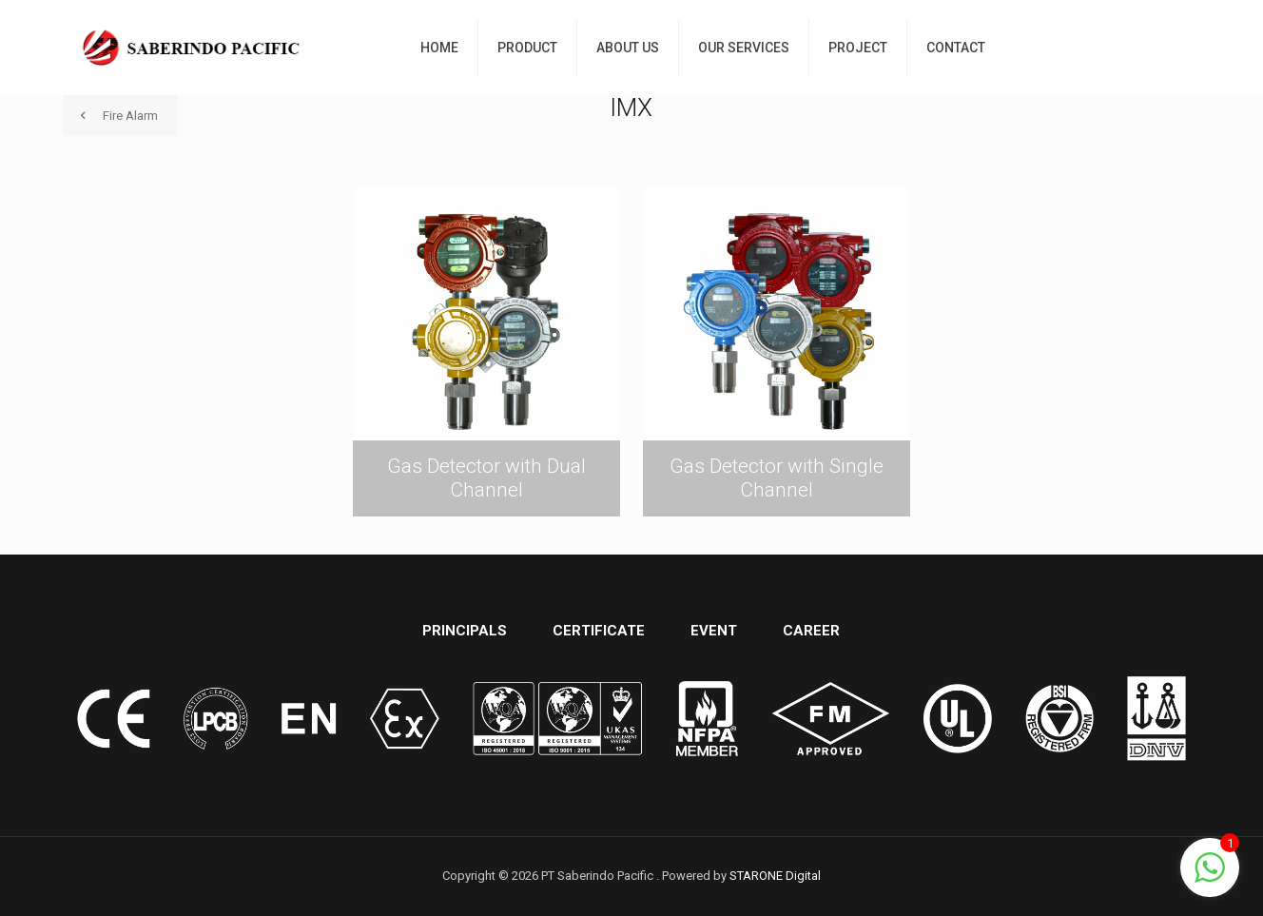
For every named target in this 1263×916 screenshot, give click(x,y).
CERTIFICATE (599, 630)
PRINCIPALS (464, 630)
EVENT (713, 630)
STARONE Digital (775, 875)
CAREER (811, 630)
